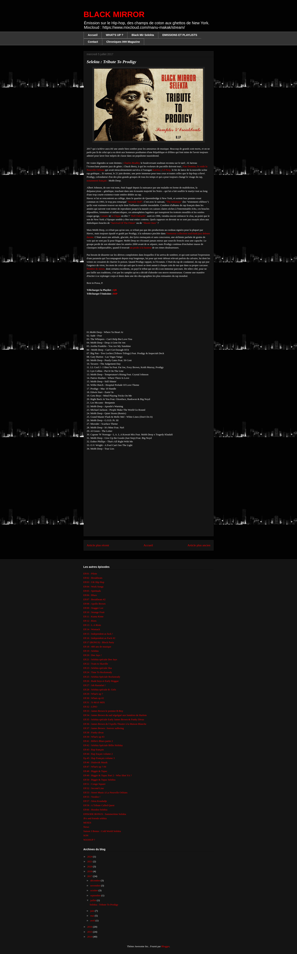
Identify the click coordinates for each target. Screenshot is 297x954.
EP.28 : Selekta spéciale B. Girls (99, 689)
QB (115, 289)
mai (92, 915)
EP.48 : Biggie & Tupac (95, 771)
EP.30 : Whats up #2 (93, 698)
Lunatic (104, 215)
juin (92, 910)
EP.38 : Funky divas (93, 732)
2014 (90, 936)
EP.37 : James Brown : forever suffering (103, 728)
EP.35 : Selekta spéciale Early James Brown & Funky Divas (113, 719)
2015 (90, 931)
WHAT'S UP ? (114, 35)
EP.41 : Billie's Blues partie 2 (98, 741)
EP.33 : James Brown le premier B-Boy (103, 710)
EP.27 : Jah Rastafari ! (94, 685)
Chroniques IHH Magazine (123, 41)
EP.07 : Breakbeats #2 (94, 599)
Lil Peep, (166, 169)
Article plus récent (98, 545)
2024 (90, 856)
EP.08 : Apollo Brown (94, 603)
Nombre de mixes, (96, 268)
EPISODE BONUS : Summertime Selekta (104, 814)
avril (92, 920)
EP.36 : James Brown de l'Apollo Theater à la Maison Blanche (114, 723)
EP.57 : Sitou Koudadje (95, 801)
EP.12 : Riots (90, 620)
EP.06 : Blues (90, 595)
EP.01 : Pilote (90, 573)
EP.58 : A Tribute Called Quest (99, 805)
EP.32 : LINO (90, 706)
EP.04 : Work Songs (93, 586)
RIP (115, 293)
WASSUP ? (89, 839)
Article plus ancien (198, 545)
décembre (95, 880)
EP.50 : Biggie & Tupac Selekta (99, 779)
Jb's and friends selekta (95, 818)
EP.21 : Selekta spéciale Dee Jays (100, 659)
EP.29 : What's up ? (93, 693)
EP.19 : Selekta (91, 650)
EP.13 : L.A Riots (92, 625)
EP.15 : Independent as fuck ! (98, 633)
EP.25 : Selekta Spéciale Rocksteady (101, 676)
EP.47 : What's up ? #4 (94, 766)
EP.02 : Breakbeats (93, 577)
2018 (90, 871)
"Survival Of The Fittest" (123, 222)
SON (85, 835)
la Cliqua (115, 215)
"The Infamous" (174, 201)
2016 (90, 926)
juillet (93, 900)
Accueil (93, 35)
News (86, 826)
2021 (90, 861)
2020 (90, 866)
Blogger (165, 946)
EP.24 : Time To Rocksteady (97, 672)
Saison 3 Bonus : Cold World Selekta (102, 831)
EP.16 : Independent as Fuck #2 (99, 638)
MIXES (87, 822)
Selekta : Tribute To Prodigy (104, 904)
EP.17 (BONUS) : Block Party (98, 642)
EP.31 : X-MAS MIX (94, 702)
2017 (90, 876)
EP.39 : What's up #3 (93, 736)
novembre (95, 885)
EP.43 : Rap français (93, 749)
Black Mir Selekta (142, 35)
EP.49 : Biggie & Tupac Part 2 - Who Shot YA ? (107, 775)
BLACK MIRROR (114, 14)
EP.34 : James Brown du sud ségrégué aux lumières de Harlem (115, 715)
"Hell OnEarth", (138, 215)
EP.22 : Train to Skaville (95, 663)
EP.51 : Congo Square (94, 783)
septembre (95, 895)
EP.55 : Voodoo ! (92, 796)
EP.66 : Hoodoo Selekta (95, 809)
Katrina (156, 169)
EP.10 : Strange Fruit (93, 612)
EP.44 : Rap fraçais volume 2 (98, 753)
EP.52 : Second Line (93, 788)
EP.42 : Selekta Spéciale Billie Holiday (103, 745)
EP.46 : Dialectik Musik (95, 762)
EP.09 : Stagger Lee (93, 607)
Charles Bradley (132, 162)
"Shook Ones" (150, 222)
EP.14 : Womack (91, 629)
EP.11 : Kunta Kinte (93, 616)
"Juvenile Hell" (135, 201)
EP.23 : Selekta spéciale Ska (97, 667)
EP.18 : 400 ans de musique (97, 646)
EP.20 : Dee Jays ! (92, 655)
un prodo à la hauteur (140, 247)
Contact (93, 41)
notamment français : (97, 180)
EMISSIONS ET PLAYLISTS (179, 35)
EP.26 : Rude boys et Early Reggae (101, 681)
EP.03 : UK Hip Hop (93, 582)
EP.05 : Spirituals (92, 590)
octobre (94, 890)
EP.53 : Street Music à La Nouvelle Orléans (105, 792)
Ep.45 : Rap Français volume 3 (99, 758)
